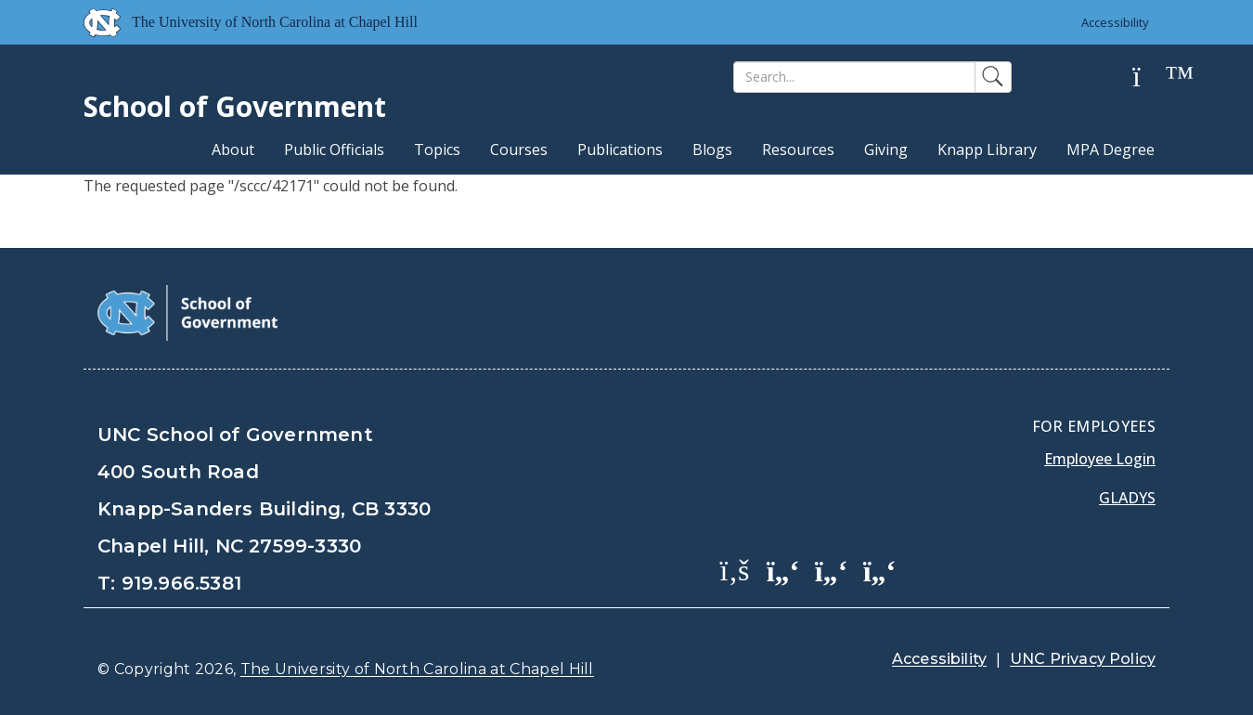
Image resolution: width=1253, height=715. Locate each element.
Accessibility (1114, 22)
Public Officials (334, 149)
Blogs (712, 149)
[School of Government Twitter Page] (783, 569)
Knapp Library (987, 149)
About (233, 149)
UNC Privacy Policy (1083, 659)
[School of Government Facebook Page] (735, 569)
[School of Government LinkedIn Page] (831, 569)
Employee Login (1100, 458)
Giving (886, 149)
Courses (519, 149)
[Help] (1150, 77)
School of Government (235, 106)
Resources (798, 149)
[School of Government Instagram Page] (879, 569)
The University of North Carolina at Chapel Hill (417, 669)
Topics (437, 149)
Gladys (1127, 498)
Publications (620, 149)
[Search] (854, 77)
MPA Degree (1110, 149)
